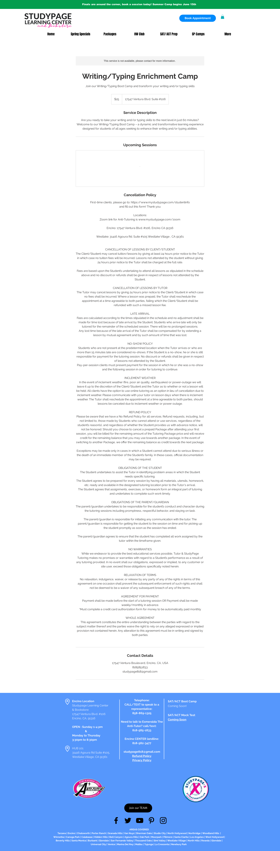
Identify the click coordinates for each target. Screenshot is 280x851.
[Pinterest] (151, 820)
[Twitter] (127, 820)
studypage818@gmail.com (142, 751)
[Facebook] (116, 820)
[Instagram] (163, 820)
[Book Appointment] (197, 18)
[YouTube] (139, 820)
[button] (222, 17)
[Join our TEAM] (138, 808)
